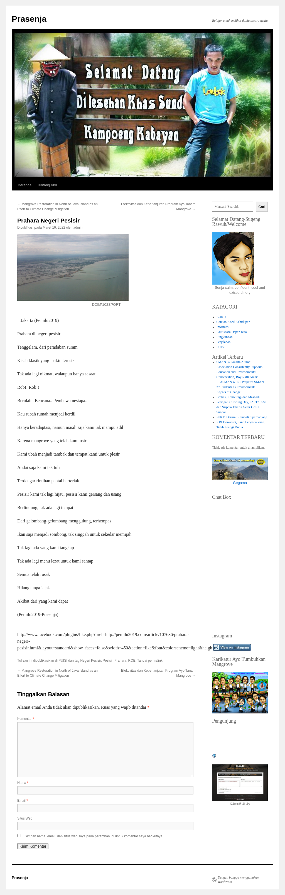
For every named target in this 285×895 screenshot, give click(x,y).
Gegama (240, 483)
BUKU (221, 317)
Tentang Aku (47, 185)
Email (22, 801)
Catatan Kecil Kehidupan (233, 322)
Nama (22, 783)
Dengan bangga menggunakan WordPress (238, 880)
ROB (131, 660)
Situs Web (24, 818)
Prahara (120, 660)
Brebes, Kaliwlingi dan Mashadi (238, 397)
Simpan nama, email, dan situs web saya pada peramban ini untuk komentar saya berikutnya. (94, 836)
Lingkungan (225, 337)
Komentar (25, 719)
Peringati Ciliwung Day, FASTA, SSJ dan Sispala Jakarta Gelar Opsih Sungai (241, 407)
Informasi (223, 327)
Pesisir (107, 660)
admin (78, 227)
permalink (155, 660)
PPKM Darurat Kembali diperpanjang (242, 417)
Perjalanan (224, 342)
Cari (261, 207)
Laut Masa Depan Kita (232, 332)
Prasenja (29, 18)
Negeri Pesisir (90, 660)
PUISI (62, 660)
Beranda (24, 185)
